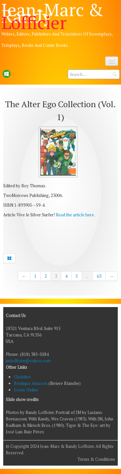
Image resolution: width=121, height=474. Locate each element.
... (87, 276)
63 (99, 276)
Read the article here (75, 215)
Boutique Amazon (31, 383)
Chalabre (22, 377)
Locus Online (26, 390)
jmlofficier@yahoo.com (28, 361)
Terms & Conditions (96, 459)
